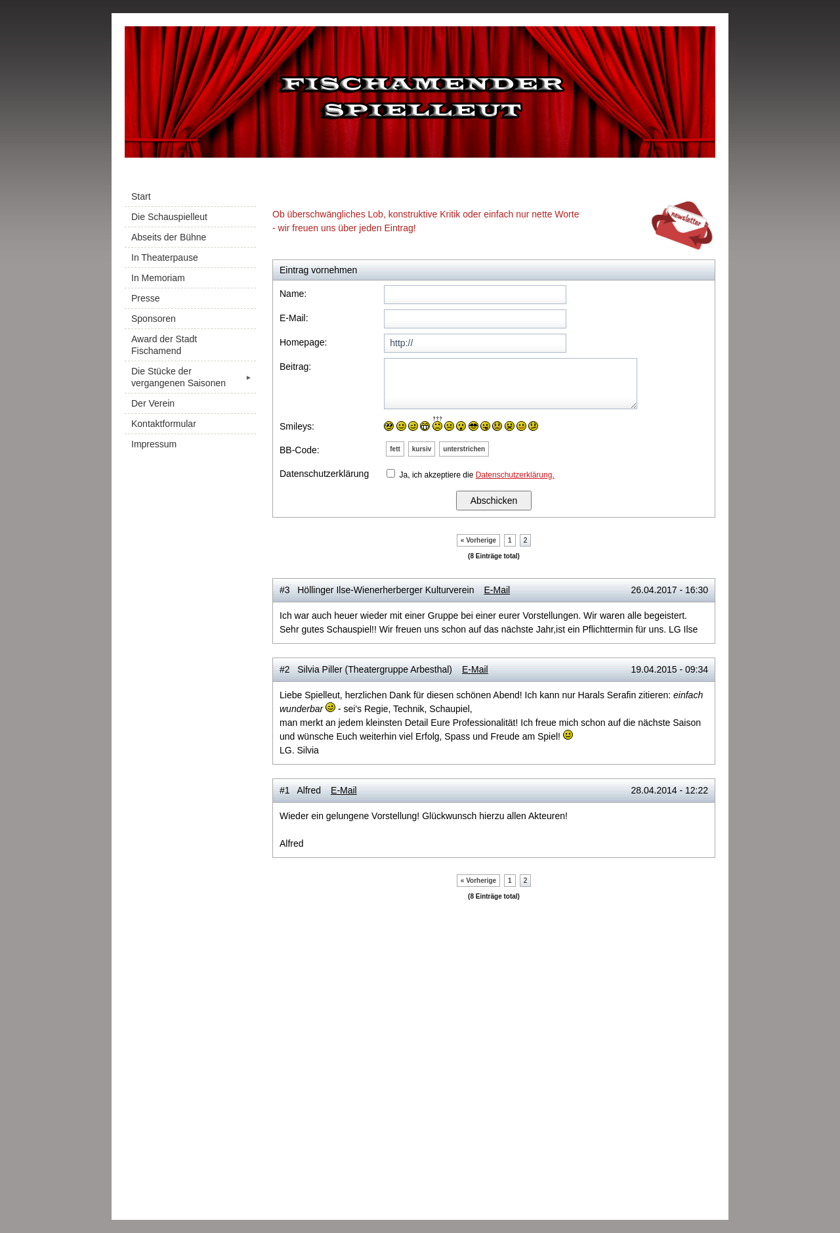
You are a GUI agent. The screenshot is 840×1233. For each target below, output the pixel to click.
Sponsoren (153, 318)
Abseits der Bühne (168, 237)
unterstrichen (464, 449)
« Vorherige (478, 540)
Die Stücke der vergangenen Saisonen (193, 377)
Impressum (154, 444)
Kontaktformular (163, 423)
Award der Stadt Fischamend (164, 345)
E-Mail (497, 590)
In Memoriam (158, 278)
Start (141, 196)
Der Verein (153, 403)
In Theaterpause (164, 257)
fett (395, 449)
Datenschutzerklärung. (515, 475)
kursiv (421, 449)
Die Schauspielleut (169, 217)
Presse (145, 298)
